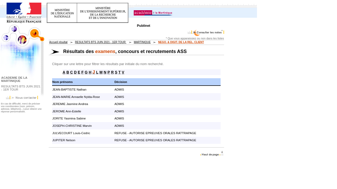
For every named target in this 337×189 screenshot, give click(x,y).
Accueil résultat (58, 42)
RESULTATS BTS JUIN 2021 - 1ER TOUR (100, 42)
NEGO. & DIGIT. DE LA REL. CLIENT (181, 42)
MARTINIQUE (142, 42)
